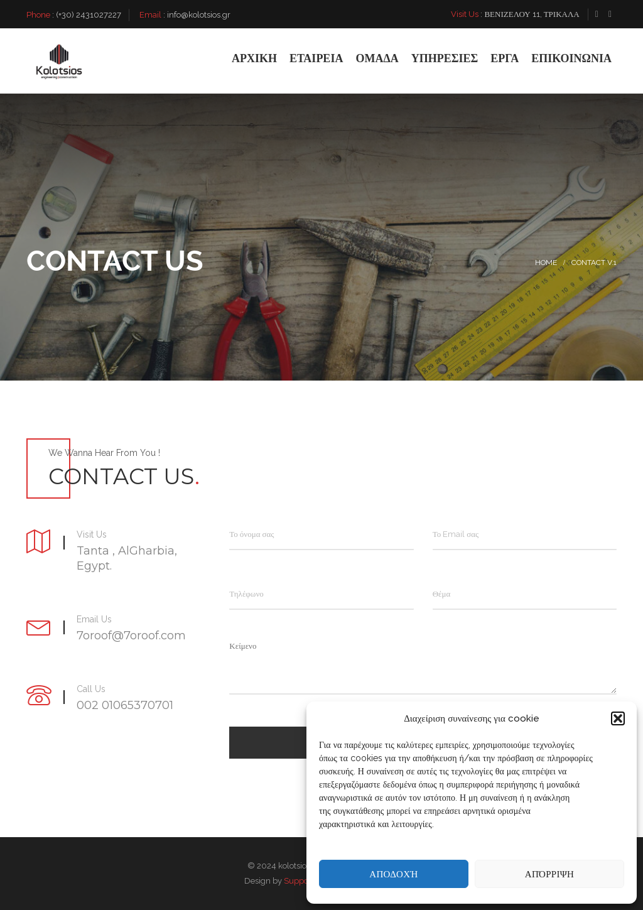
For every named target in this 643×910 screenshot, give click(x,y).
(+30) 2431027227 (88, 14)
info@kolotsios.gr (198, 14)
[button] (618, 718)
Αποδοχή (393, 874)
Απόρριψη (549, 874)
